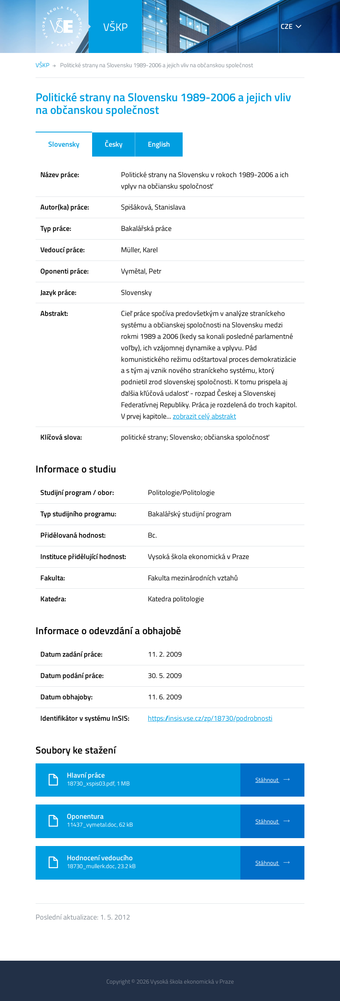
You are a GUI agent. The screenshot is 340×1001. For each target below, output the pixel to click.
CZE (287, 26)
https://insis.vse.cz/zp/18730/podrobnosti (210, 718)
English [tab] (159, 144)
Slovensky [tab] (63, 144)
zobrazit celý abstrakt (204, 416)
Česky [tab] (114, 144)
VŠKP (115, 27)
